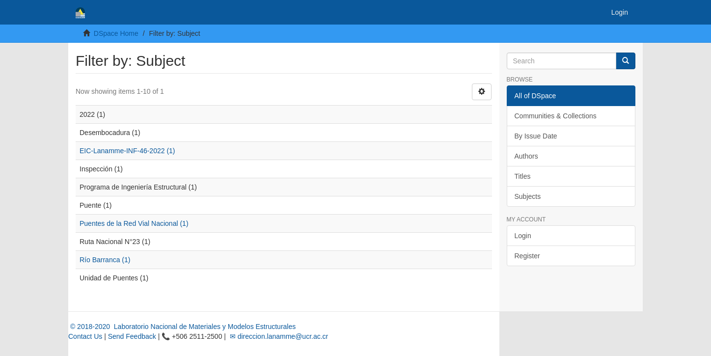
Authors (526, 156)
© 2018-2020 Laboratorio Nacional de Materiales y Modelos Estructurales (182, 326)
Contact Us (85, 336)
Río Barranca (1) (105, 260)
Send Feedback (132, 336)
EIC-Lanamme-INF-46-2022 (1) (127, 151)
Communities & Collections (556, 116)
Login (523, 236)
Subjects (528, 196)
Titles (523, 176)
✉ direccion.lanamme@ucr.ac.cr (278, 336)
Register (527, 256)
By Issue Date (536, 136)
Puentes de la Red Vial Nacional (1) (134, 223)
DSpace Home (116, 33)
